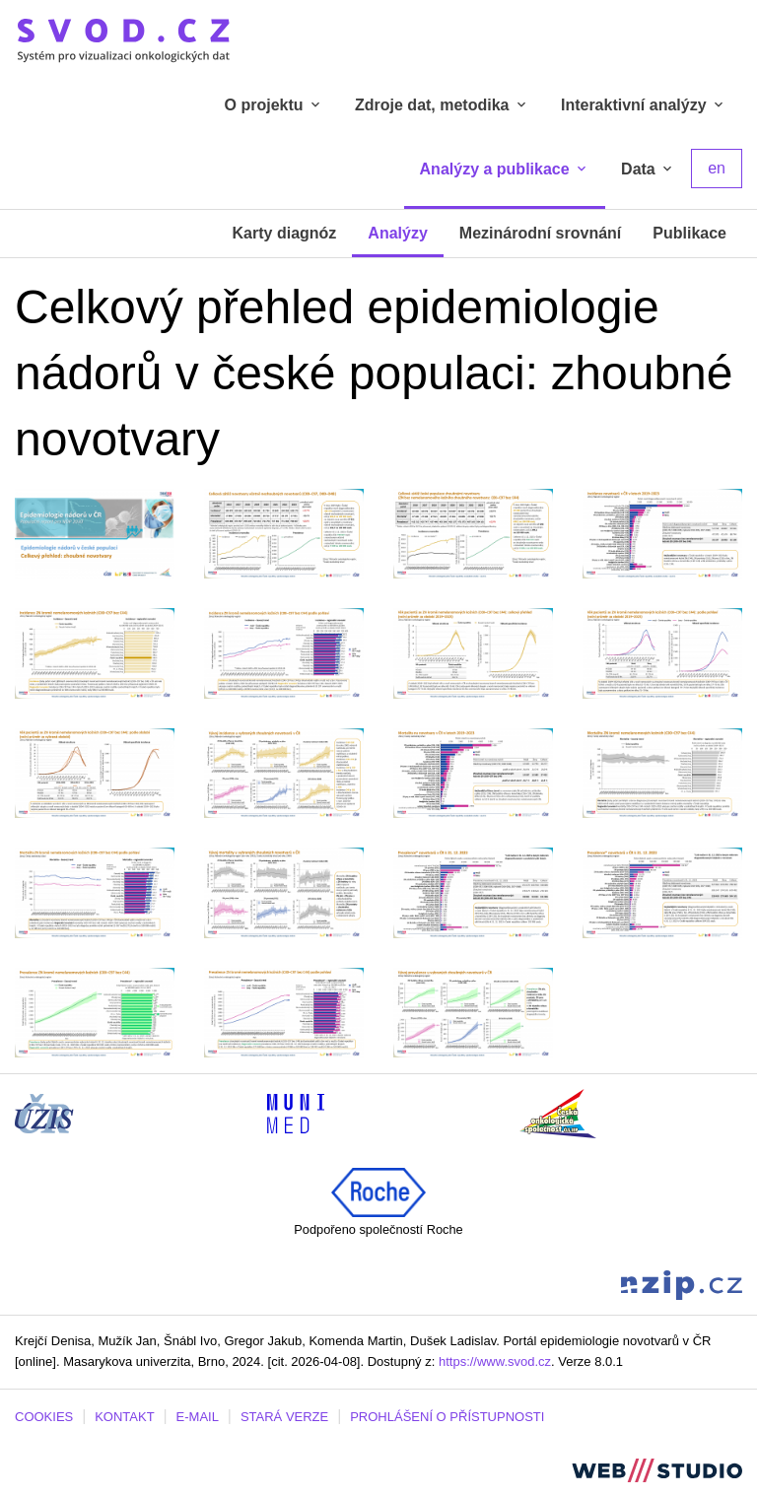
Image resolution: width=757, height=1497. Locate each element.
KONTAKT (124, 1416)
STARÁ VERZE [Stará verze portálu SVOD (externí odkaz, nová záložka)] (284, 1416)
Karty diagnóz (285, 233)
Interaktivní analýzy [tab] (643, 105)
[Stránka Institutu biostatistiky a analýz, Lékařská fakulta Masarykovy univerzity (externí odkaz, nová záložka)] (295, 1112)
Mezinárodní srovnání (540, 233)
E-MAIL (197, 1416)
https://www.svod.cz (495, 1361)
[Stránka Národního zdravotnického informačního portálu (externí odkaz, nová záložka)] (681, 1283)
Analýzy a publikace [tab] (505, 169)
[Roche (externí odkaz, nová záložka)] (378, 1191)
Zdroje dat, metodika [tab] (442, 105)
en (716, 168)
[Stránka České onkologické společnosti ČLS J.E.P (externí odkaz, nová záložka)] (557, 1112)
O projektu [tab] (274, 105)
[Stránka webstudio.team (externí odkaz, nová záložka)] (657, 1469)
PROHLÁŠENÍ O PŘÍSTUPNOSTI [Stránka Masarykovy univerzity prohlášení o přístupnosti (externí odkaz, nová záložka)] (447, 1416)
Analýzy (397, 233)
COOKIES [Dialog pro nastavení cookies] (44, 1416)
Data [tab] (648, 169)
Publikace (689, 233)
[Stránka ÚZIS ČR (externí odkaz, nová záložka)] (44, 1112)
